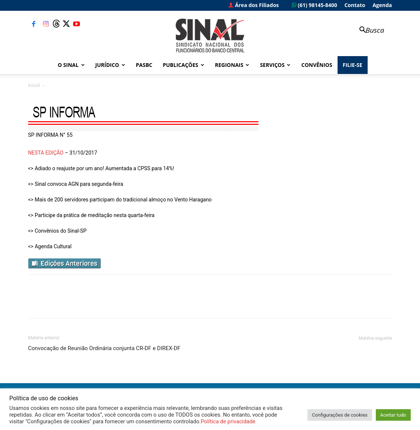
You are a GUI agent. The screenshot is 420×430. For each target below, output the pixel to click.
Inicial (34, 85)
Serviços (275, 64)
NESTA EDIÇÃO (46, 153)
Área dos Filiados (253, 5)
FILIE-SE (352, 64)
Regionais (232, 64)
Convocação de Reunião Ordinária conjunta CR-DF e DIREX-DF (104, 348)
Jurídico (110, 64)
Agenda (382, 5)
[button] (368, 30)
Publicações (183, 64)
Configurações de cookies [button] (339, 415)
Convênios (316, 64)
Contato (354, 5)
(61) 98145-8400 (314, 5)
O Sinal (71, 64)
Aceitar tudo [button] (393, 415)
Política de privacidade (228, 421)
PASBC (144, 64)
